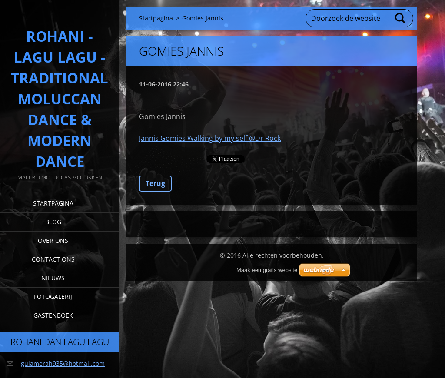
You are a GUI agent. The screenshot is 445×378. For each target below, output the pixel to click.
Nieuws (53, 278)
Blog (53, 222)
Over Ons (53, 240)
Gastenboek (53, 315)
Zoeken (400, 18)
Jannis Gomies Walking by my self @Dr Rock (210, 138)
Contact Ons (53, 259)
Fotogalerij (53, 296)
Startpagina (53, 203)
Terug (155, 183)
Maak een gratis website (266, 270)
